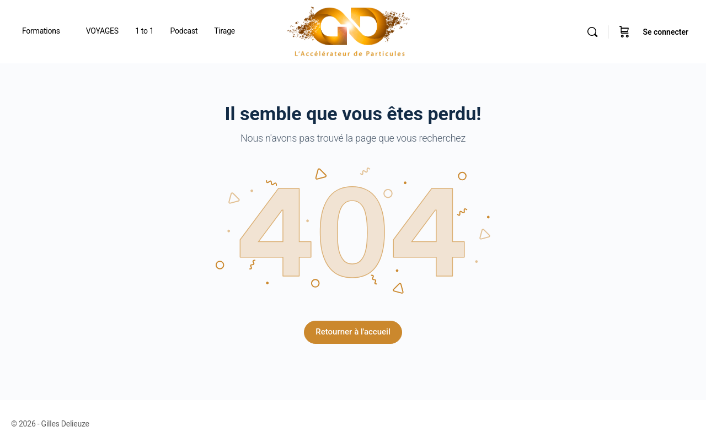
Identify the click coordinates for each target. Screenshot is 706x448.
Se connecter (665, 32)
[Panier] (624, 31)
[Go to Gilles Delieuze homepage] (348, 31)
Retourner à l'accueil (352, 332)
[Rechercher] (592, 32)
